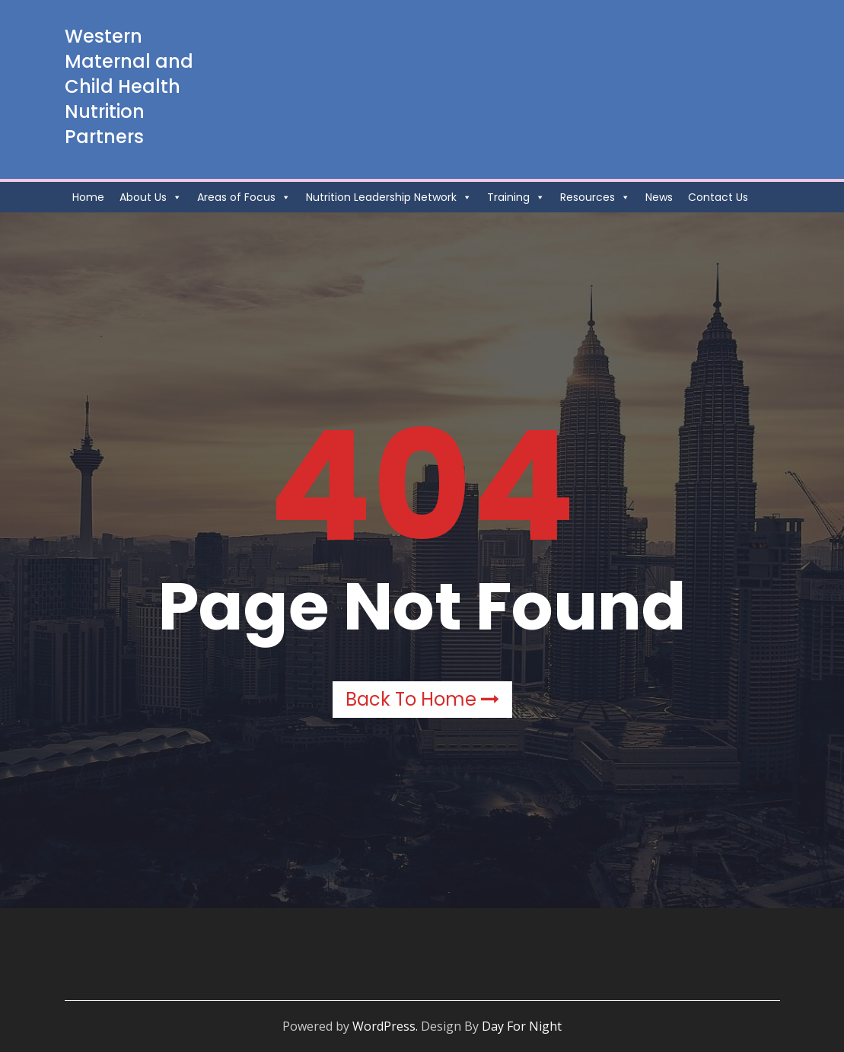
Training (516, 197)
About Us (150, 197)
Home (88, 197)
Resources (595, 197)
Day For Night (522, 1026)
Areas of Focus (244, 197)
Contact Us (718, 197)
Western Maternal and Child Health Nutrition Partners (129, 86)
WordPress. (385, 1026)
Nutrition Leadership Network (389, 197)
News (659, 197)
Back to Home (422, 699)
